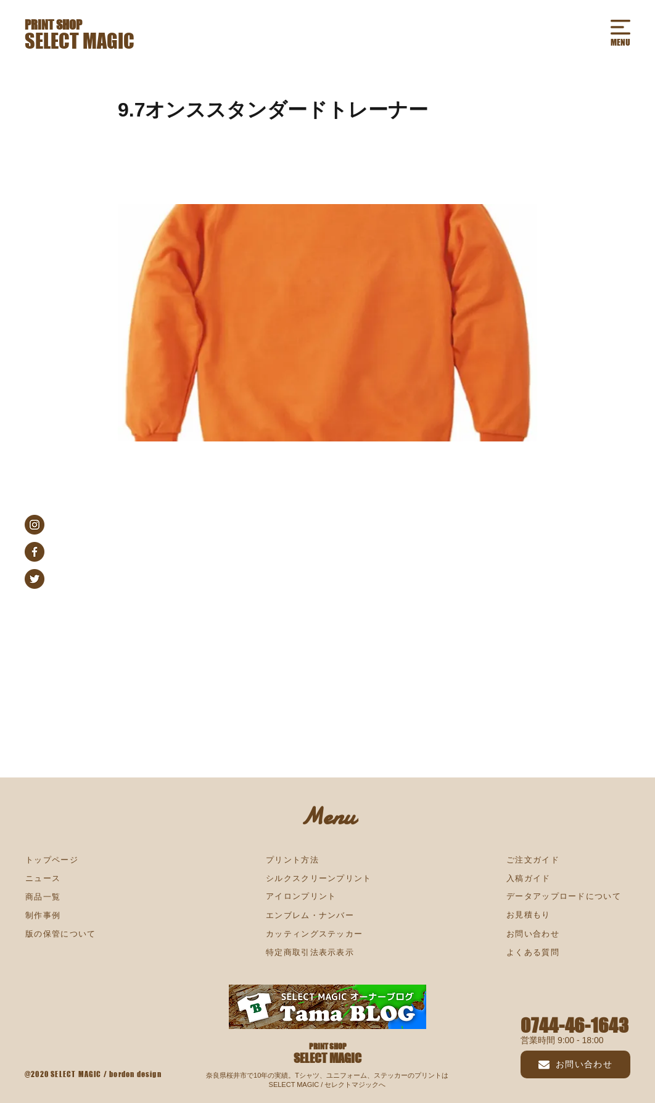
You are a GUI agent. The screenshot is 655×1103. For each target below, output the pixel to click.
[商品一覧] (87, 897)
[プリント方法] (327, 860)
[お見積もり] (568, 915)
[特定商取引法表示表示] (327, 952)
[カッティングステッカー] (327, 934)
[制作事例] (87, 915)
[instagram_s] (34, 525)
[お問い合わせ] (575, 1064)
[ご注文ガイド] (568, 860)
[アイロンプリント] (327, 896)
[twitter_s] (34, 579)
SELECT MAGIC (79, 41)
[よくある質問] (568, 952)
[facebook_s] (34, 552)
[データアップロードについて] (568, 896)
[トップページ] (87, 860)
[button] (620, 27)
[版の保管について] (87, 934)
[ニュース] (87, 878)
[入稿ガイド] (568, 878)
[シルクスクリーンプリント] (327, 878)
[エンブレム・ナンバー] (327, 915)
